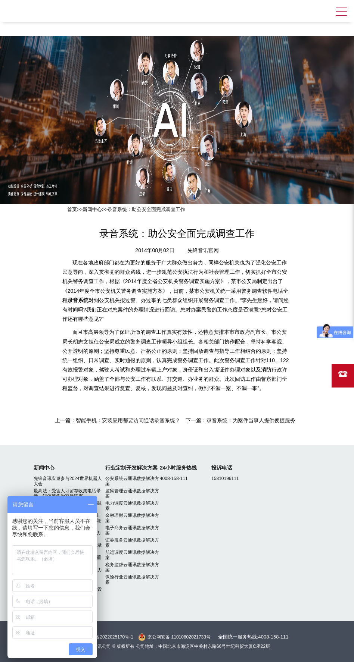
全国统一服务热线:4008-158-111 (253, 637)
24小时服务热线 (178, 468)
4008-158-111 (174, 478)
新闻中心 (92, 209)
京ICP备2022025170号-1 (108, 637)
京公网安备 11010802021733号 (179, 637)
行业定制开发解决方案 (131, 468)
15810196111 (225, 478)
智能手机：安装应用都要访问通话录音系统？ (128, 420)
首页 (72, 209)
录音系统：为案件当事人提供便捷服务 (250, 420)
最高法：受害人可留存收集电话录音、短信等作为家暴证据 (67, 493)
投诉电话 (221, 468)
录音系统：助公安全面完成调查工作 (146, 209)
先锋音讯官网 (203, 250)
